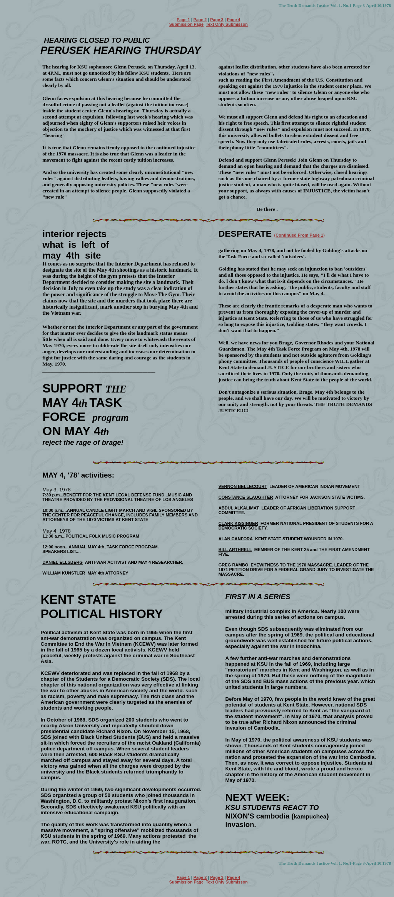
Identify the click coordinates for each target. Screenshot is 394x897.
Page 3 (217, 19)
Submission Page (186, 24)
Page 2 (200, 19)
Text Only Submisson (227, 24)
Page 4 (233, 19)
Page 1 (183, 19)
